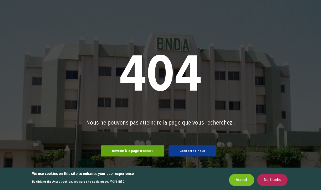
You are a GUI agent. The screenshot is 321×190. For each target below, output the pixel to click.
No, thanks (272, 181)
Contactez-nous (192, 151)
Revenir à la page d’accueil (132, 151)
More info (117, 182)
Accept (241, 181)
